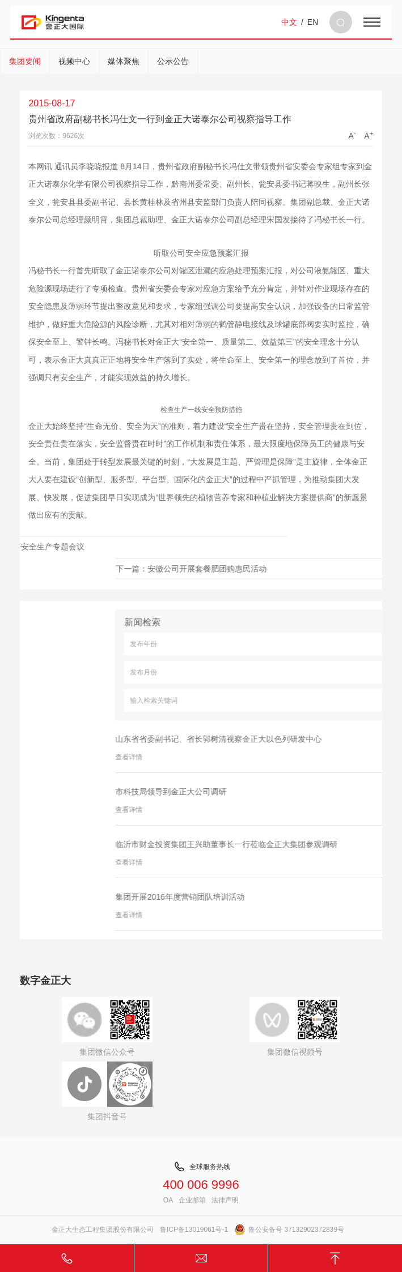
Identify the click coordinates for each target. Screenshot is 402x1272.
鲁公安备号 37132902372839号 (289, 1229)
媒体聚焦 (123, 61)
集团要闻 (25, 61)
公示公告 (173, 61)
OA (168, 1200)
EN (312, 22)
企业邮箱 (192, 1200)
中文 (289, 22)
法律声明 (225, 1200)
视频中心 (74, 61)
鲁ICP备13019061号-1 (194, 1230)
